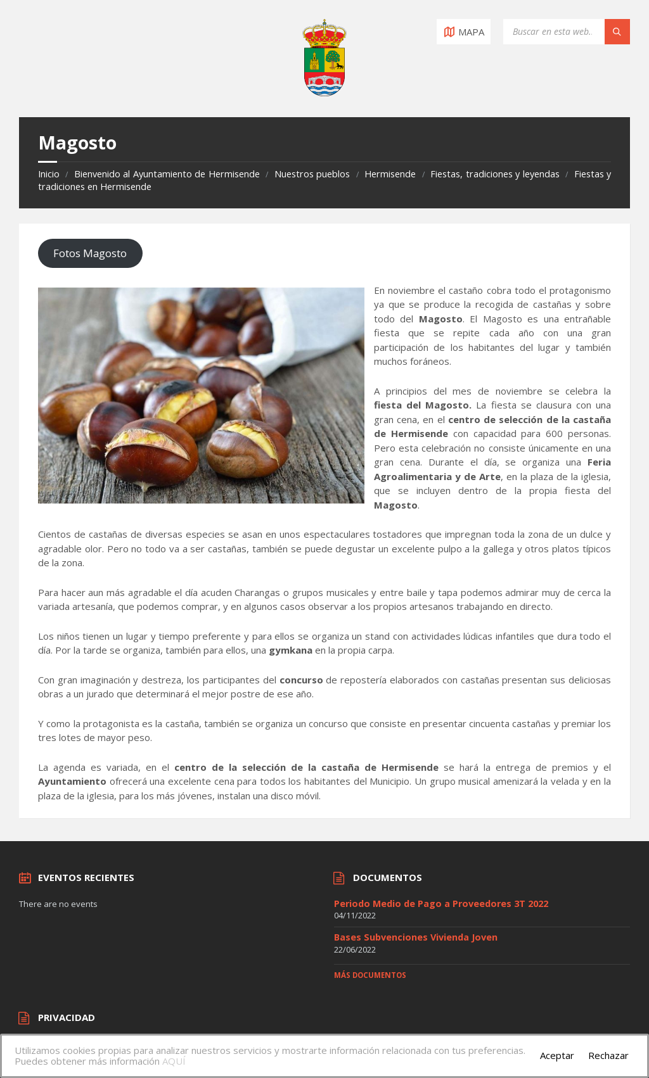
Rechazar (608, 1055)
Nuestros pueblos (312, 174)
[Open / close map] (464, 31)
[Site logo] (324, 92)
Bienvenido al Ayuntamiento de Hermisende (167, 174)
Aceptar (557, 1055)
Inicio (49, 174)
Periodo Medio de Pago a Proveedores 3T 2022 (441, 903)
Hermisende (390, 174)
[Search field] (566, 31)
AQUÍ (174, 1061)
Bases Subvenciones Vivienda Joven (416, 937)
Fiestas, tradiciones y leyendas (494, 174)
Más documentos (370, 975)
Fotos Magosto (90, 253)
